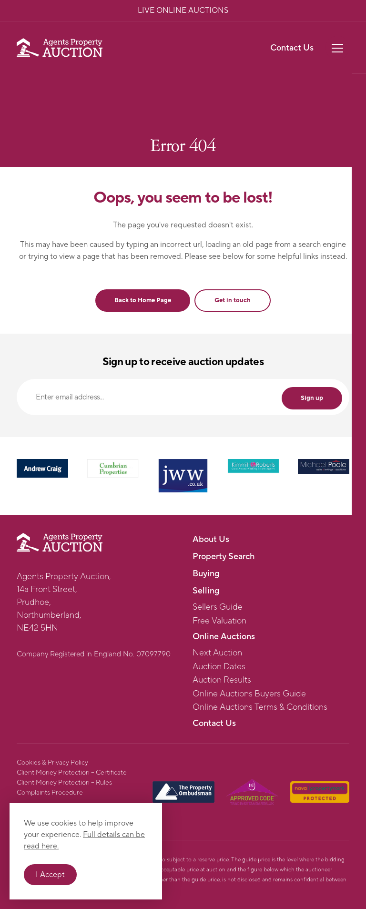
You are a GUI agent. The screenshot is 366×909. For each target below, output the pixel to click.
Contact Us (292, 47)
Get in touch (232, 300)
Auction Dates (219, 667)
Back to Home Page (142, 300)
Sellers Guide (218, 607)
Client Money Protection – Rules (64, 782)
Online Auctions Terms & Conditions (260, 707)
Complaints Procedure (50, 792)
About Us (211, 539)
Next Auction (217, 653)
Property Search (223, 556)
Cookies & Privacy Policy (52, 762)
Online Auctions (224, 636)
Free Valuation (219, 621)
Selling (206, 590)
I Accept (50, 874)
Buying (206, 573)
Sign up (312, 398)
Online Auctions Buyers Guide (249, 694)
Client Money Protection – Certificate (72, 772)
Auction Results (222, 680)
